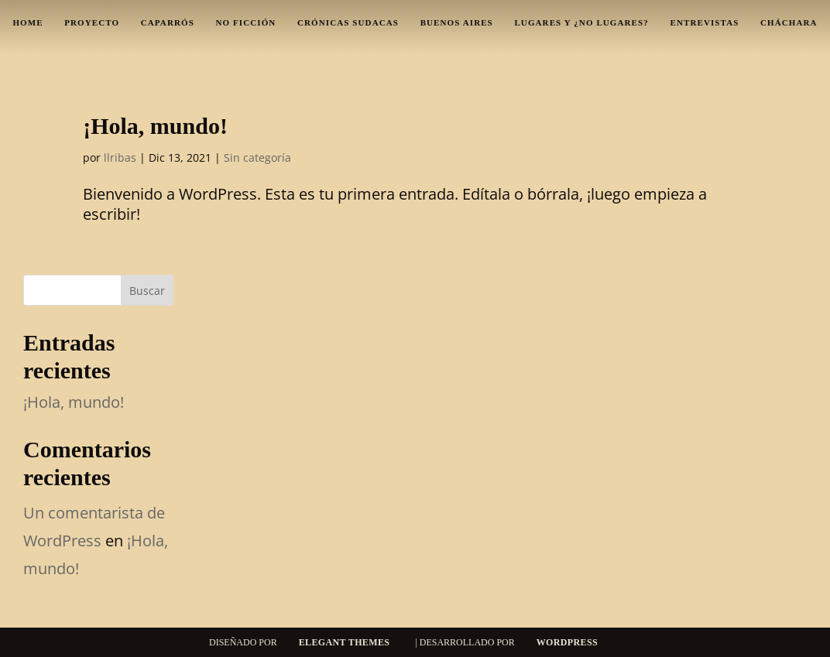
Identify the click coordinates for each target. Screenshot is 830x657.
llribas (120, 157)
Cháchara (789, 23)
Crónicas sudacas (348, 23)
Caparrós (167, 23)
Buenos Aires (456, 23)
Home (27, 23)
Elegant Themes (344, 642)
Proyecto (91, 23)
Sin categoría (257, 157)
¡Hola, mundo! (155, 126)
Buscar (147, 290)
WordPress (567, 642)
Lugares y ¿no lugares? (581, 23)
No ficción (246, 23)
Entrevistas (704, 23)
